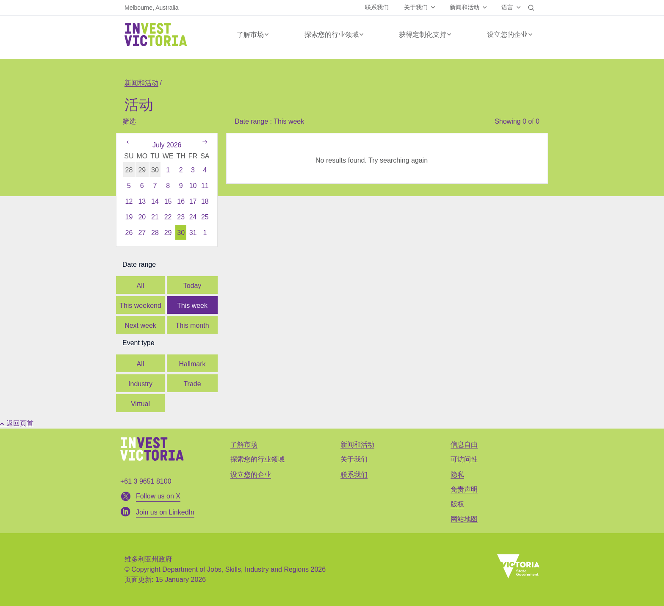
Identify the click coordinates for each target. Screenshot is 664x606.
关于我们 (416, 7)
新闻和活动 (464, 7)
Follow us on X (158, 496)
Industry (140, 383)
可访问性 (464, 459)
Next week (140, 325)
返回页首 (16, 423)
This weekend (140, 305)
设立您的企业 (507, 34)
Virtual (140, 403)
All (140, 285)
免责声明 (464, 489)
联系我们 (377, 7)
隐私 (457, 474)
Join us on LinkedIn (165, 512)
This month (192, 325)
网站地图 (464, 519)
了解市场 (250, 34)
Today (192, 285)
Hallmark (192, 364)
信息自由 (464, 444)
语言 (507, 7)
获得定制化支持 (422, 34)
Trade (192, 383)
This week (192, 305)
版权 (457, 504)
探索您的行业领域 (331, 34)
